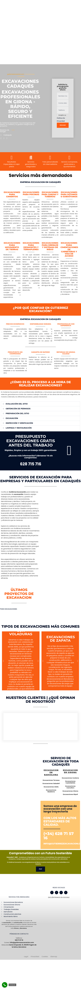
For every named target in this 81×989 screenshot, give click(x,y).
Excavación (12, 418)
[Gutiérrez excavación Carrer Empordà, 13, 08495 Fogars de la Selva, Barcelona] (20, 776)
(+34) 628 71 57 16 (58, 835)
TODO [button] (2, 609)
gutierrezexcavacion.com (15, 74)
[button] (40, 404)
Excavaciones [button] (11, 609)
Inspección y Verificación (19, 423)
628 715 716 (30, 464)
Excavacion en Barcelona (51, 772)
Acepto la (61, 118)
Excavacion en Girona (70, 771)
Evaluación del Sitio (17, 404)
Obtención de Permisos (18, 409)
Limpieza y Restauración (19, 428)
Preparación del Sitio (17, 413)
